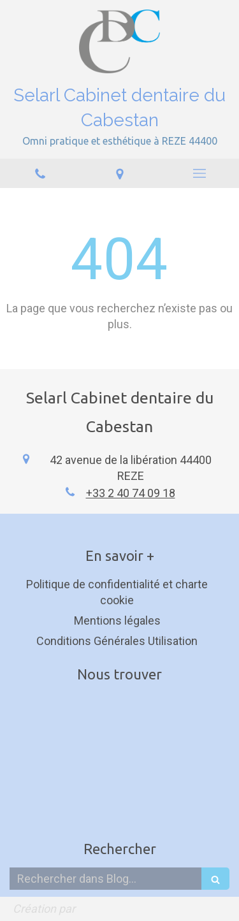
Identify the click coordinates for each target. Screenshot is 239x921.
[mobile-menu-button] (199, 173)
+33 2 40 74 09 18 (130, 493)
